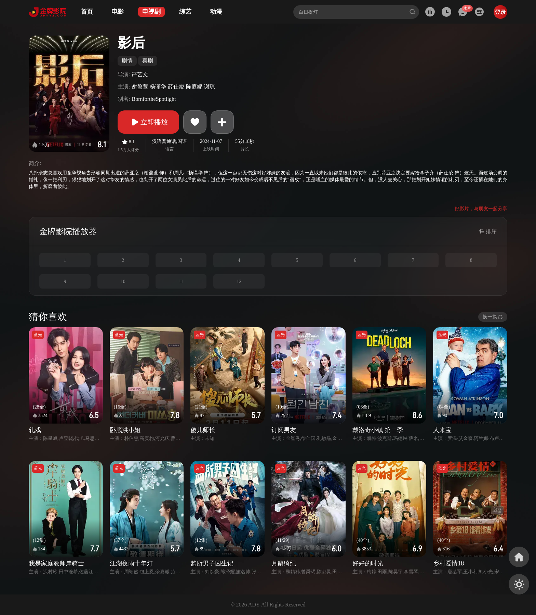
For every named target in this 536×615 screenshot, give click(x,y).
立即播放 (148, 122)
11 (181, 281)
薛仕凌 (176, 87)
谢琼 (209, 87)
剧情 (127, 61)
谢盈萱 (140, 87)
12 (239, 281)
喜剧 (147, 61)
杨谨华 (158, 87)
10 (123, 281)
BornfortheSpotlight (154, 99)
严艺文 (140, 74)
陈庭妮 (194, 87)
